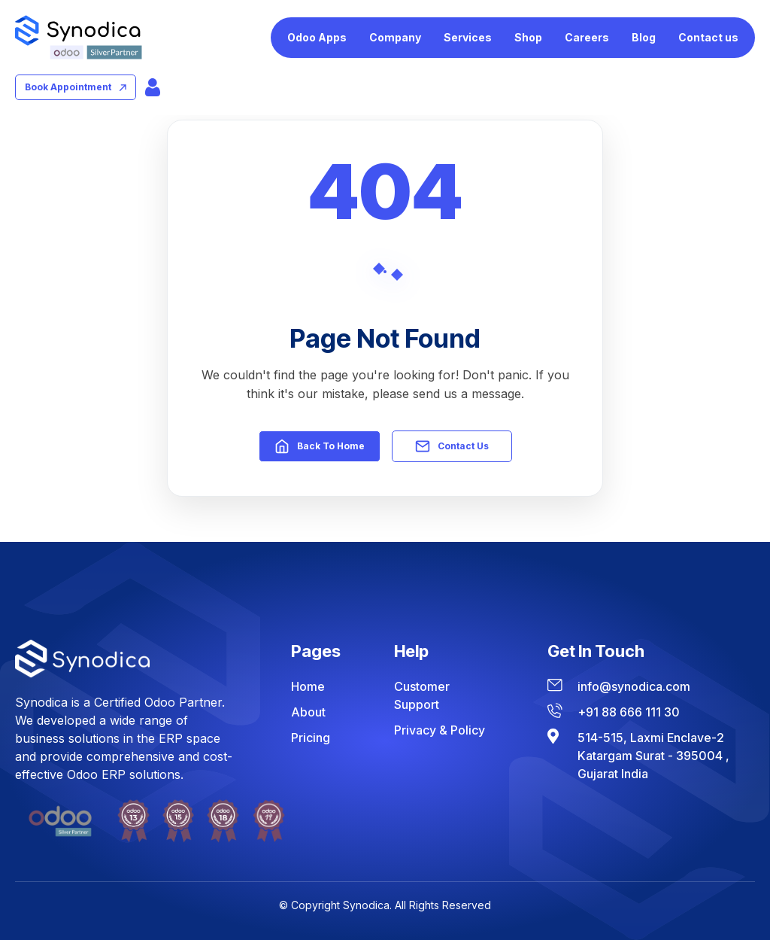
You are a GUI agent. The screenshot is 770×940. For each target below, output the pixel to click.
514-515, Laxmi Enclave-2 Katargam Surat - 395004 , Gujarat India (653, 755)
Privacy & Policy (439, 730)
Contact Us (452, 446)
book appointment (75, 87)
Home (308, 686)
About (308, 711)
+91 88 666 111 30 (629, 711)
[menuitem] (317, 37)
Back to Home (319, 446)
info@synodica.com (634, 686)
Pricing (310, 737)
